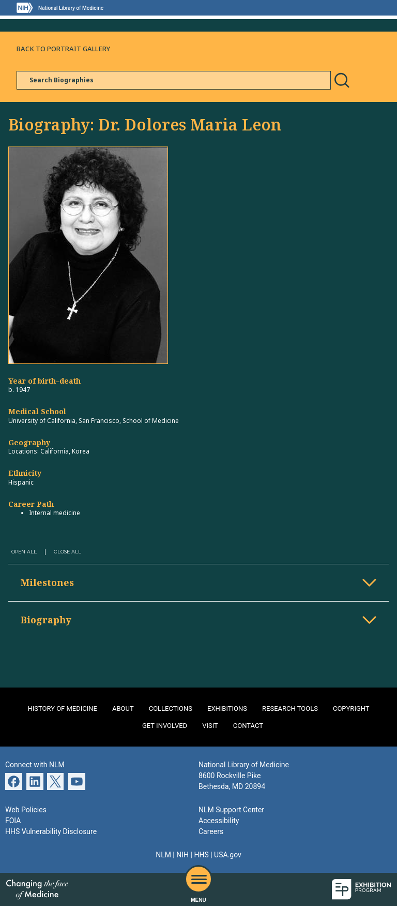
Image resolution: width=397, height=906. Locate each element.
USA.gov (227, 855)
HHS (201, 855)
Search (341, 80)
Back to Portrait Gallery (63, 48)
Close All (67, 551)
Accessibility (218, 820)
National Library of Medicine (70, 8)
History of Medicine (62, 708)
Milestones (47, 582)
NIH (182, 855)
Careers (210, 831)
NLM (163, 855)
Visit (210, 725)
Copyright (351, 708)
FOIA (13, 820)
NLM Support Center (231, 810)
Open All (24, 551)
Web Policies (26, 810)
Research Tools (290, 708)
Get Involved (164, 725)
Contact (248, 725)
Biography (46, 619)
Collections (170, 708)
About (123, 708)
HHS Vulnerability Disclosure (51, 831)
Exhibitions (227, 708)
